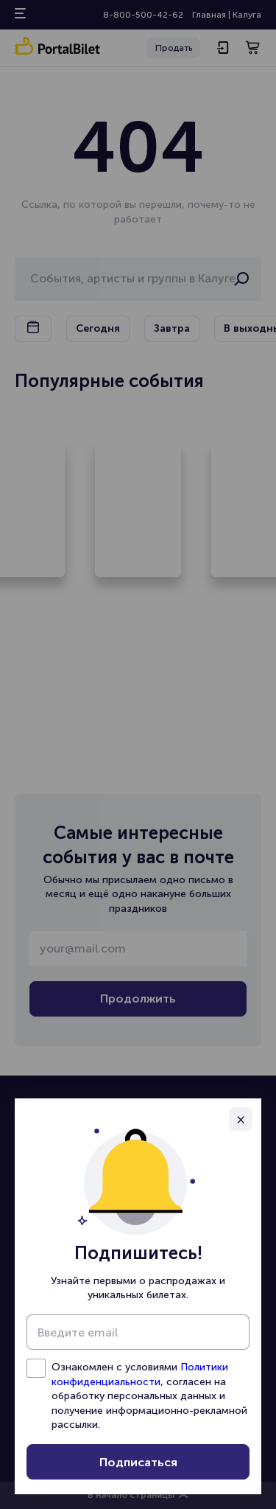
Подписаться (138, 1462)
